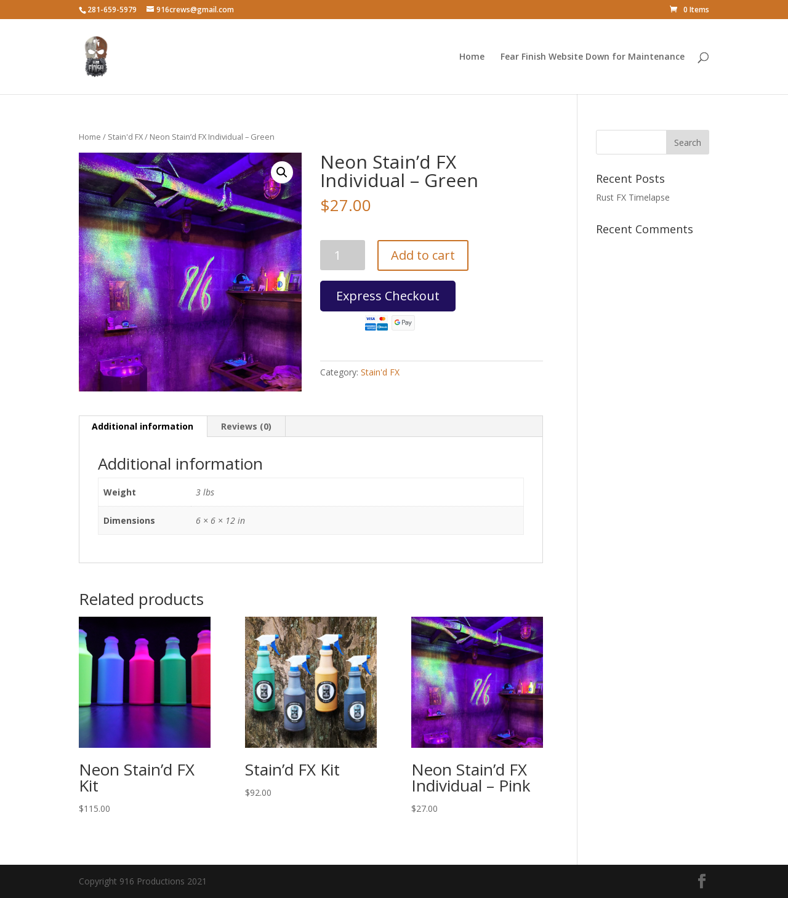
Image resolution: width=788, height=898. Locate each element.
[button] (282, 172)
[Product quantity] (342, 255)
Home (471, 57)
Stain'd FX (125, 136)
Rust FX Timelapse (633, 197)
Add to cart (423, 255)
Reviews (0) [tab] (246, 426)
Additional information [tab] (142, 426)
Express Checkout (387, 299)
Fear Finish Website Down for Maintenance (593, 57)
